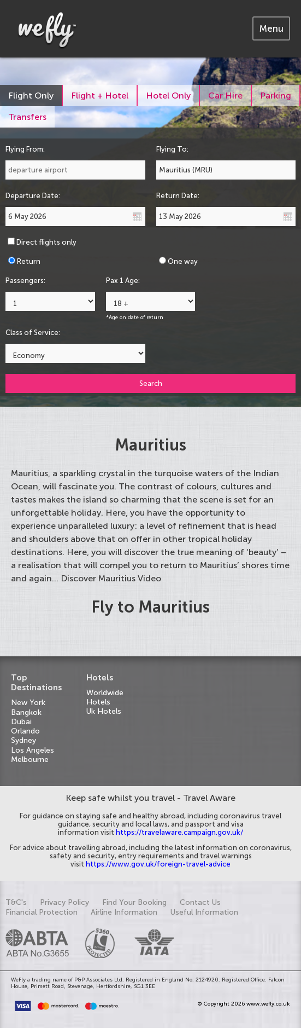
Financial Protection (41, 912)
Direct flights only (46, 242)
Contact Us (200, 902)
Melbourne (30, 759)
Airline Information (124, 912)
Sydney (23, 740)
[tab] (271, 28)
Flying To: (172, 149)
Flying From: (25, 149)
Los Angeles (32, 750)
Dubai (21, 721)
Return (28, 261)
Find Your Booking (134, 902)
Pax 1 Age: (123, 280)
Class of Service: (32, 332)
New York (28, 702)
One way (183, 261)
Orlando (25, 731)
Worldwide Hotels (104, 697)
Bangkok (26, 712)
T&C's (16, 902)
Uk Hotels (103, 711)
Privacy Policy (64, 902)
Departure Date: (32, 196)
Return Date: (177, 196)
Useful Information (204, 912)
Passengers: (25, 280)
